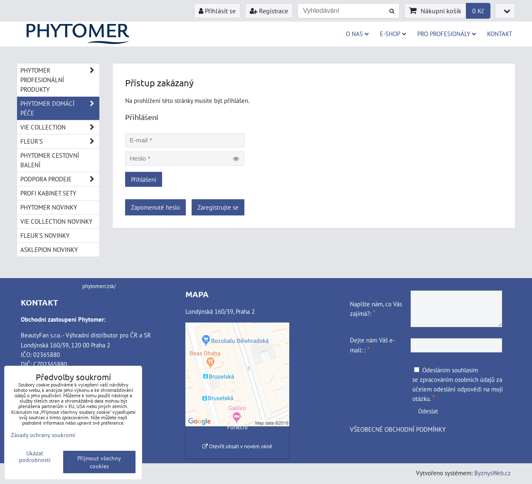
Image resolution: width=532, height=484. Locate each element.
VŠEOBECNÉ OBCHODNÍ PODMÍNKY (398, 429)
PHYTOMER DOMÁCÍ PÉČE (59, 108)
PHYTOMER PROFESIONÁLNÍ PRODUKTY (59, 80)
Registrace (269, 11)
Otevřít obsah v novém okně (237, 446)
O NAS (357, 33)
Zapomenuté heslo (155, 207)
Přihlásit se (217, 11)
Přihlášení (143, 179)
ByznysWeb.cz (492, 473)
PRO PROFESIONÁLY (446, 33)
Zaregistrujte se (218, 207)
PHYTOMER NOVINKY (48, 207)
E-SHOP (393, 33)
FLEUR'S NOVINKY (44, 235)
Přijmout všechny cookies (99, 462)
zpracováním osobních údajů (457, 379)
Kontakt (499, 33)
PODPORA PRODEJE (59, 179)
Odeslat (428, 411)
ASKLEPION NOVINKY (49, 249)
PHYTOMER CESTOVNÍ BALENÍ (49, 160)
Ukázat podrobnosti (35, 456)
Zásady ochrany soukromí (43, 435)
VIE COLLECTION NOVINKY (56, 221)
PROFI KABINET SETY (48, 193)
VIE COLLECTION (59, 127)
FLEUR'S (59, 141)
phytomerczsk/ (99, 286)
